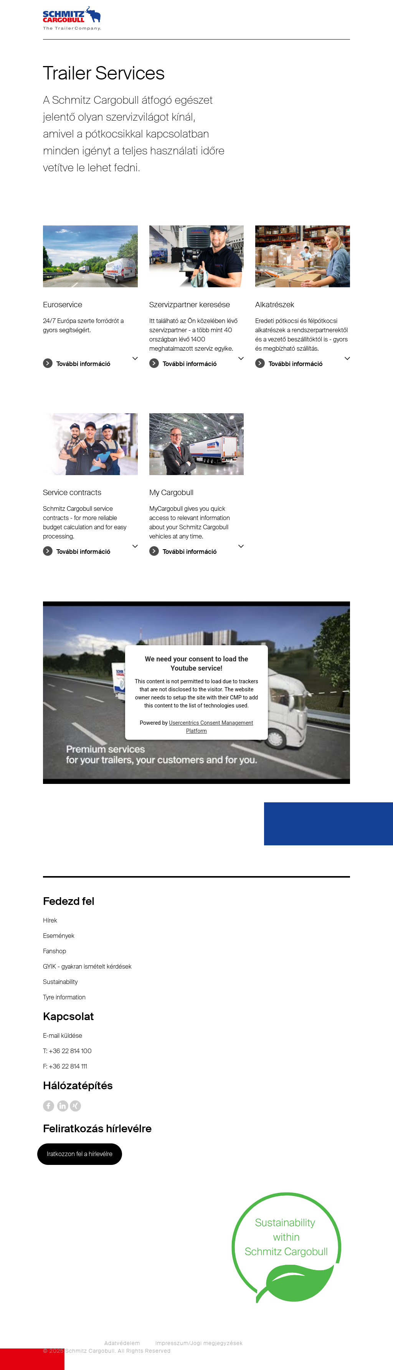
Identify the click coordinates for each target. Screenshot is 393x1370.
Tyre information (64, 997)
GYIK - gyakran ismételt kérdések (87, 966)
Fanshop (54, 951)
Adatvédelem (122, 1343)
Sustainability (60, 982)
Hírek (50, 920)
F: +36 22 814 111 (65, 1066)
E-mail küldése (62, 1036)
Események (58, 936)
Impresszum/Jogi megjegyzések (199, 1343)
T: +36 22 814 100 (67, 1051)
